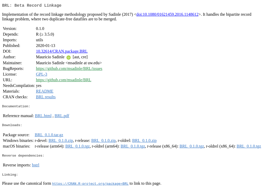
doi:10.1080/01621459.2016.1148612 (167, 15)
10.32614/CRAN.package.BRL (61, 52)
